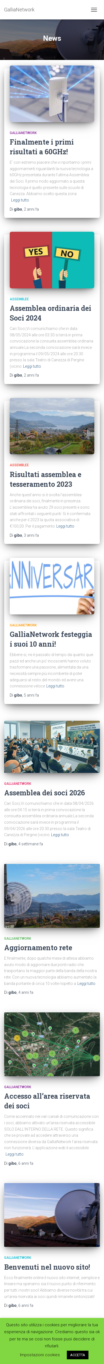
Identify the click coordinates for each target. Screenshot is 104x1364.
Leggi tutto (20, 200)
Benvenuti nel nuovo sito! (47, 1267)
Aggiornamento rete (38, 947)
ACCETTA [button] (77, 1355)
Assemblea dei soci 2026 (44, 792)
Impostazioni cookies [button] (40, 1354)
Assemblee (19, 299)
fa (31, 209)
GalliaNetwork (23, 133)
